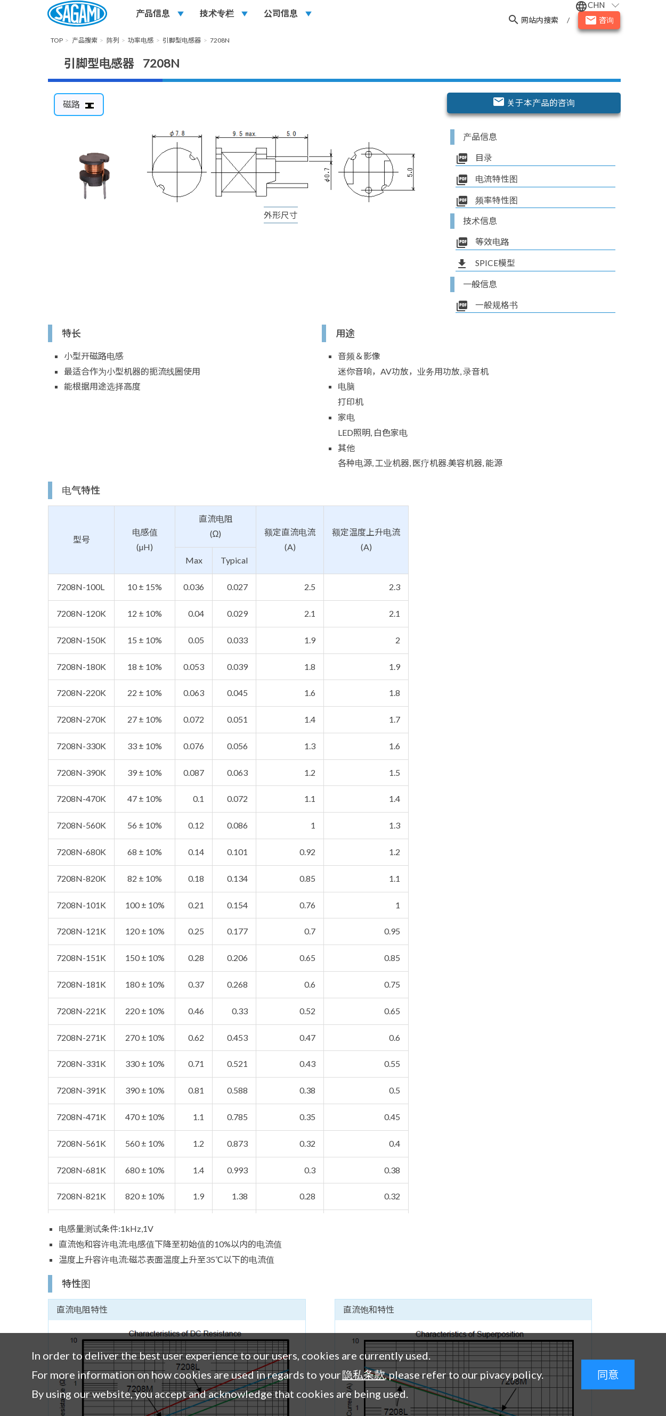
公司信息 (281, 14)
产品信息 (153, 14)
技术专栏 (217, 14)
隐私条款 (363, 1374)
